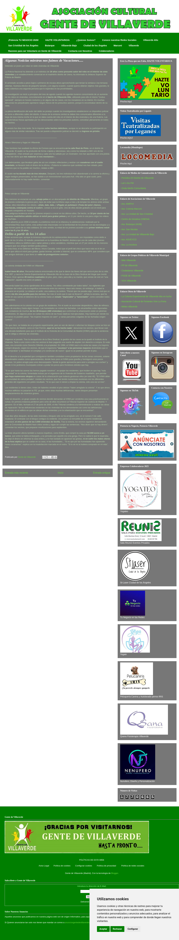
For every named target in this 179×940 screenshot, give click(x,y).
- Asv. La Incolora (128, 244)
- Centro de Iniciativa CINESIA (134, 219)
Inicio (60, 472)
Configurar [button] (132, 929)
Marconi (118, 45)
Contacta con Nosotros (80, 51)
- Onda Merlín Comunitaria (133, 188)
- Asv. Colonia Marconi (131, 209)
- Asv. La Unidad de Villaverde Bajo (137, 234)
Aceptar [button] (103, 929)
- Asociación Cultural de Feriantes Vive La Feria (143, 301)
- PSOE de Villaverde (130, 275)
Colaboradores (106, 51)
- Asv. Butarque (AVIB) (131, 224)
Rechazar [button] (117, 929)
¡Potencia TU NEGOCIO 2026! (23, 40)
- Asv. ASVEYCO (128, 239)
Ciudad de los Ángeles (95, 45)
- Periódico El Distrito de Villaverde (137, 178)
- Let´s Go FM (127, 183)
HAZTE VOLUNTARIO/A (57, 40)
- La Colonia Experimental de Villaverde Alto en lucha (146, 296)
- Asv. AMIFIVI (127, 204)
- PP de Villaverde (129, 265)
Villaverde (134, 45)
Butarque (49, 45)
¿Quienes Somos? (85, 40)
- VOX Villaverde (128, 280)
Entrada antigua (101, 472)
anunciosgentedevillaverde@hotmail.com (83, 922)
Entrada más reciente (16, 472)
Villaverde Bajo (69, 45)
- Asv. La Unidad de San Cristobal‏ (136, 214)
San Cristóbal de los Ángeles (23, 45)
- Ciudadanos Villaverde (131, 270)
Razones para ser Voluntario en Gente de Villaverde (34, 51)
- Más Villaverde (128, 260)
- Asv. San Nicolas (129, 229)
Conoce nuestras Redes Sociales (119, 40)
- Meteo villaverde (128, 306)
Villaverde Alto (150, 40)
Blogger (114, 873)
